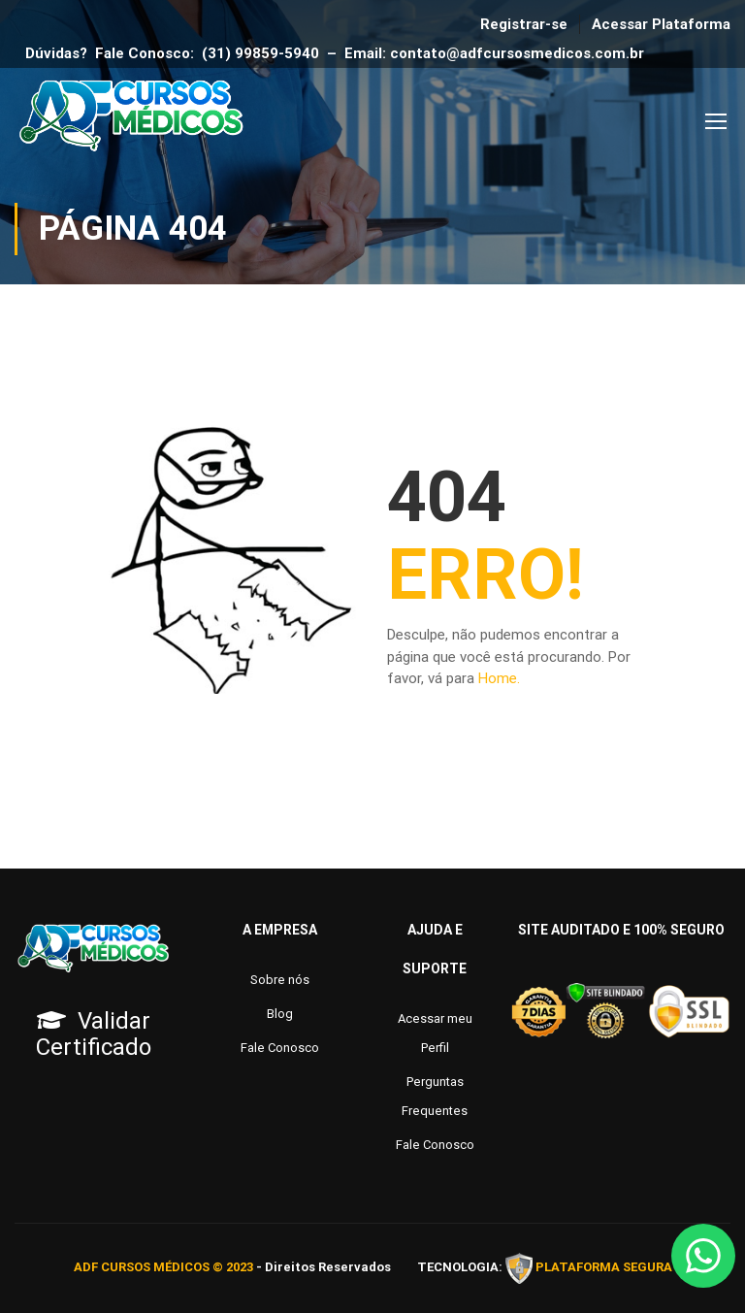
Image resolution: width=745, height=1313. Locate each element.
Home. (499, 678)
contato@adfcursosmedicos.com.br (521, 53)
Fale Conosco (280, 1047)
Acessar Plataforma (661, 24)
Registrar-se (523, 24)
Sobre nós (279, 979)
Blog (280, 1013)
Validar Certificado (93, 1034)
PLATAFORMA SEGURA (603, 1267)
